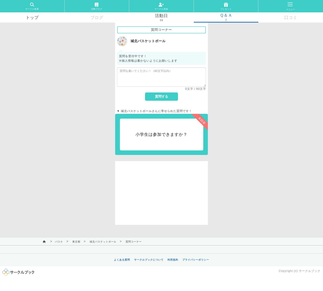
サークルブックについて (149, 259)
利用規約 (172, 259)
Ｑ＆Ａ (226, 15)
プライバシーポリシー (195, 259)
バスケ (59, 241)
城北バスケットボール (103, 241)
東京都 (76, 241)
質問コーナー (134, 241)
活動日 (161, 15)
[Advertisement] (161, 190)
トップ (32, 17)
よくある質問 (122, 259)
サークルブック (310, 271)
